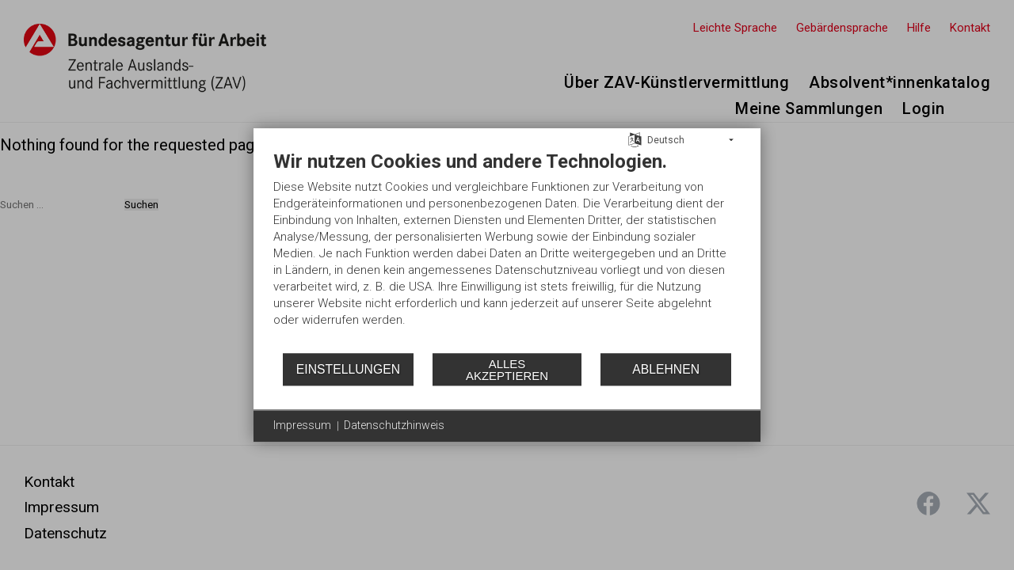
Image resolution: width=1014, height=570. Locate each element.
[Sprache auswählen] (635, 139)
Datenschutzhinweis (394, 425)
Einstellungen (348, 369)
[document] (507, 250)
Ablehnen (666, 369)
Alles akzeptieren (507, 369)
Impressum (302, 425)
